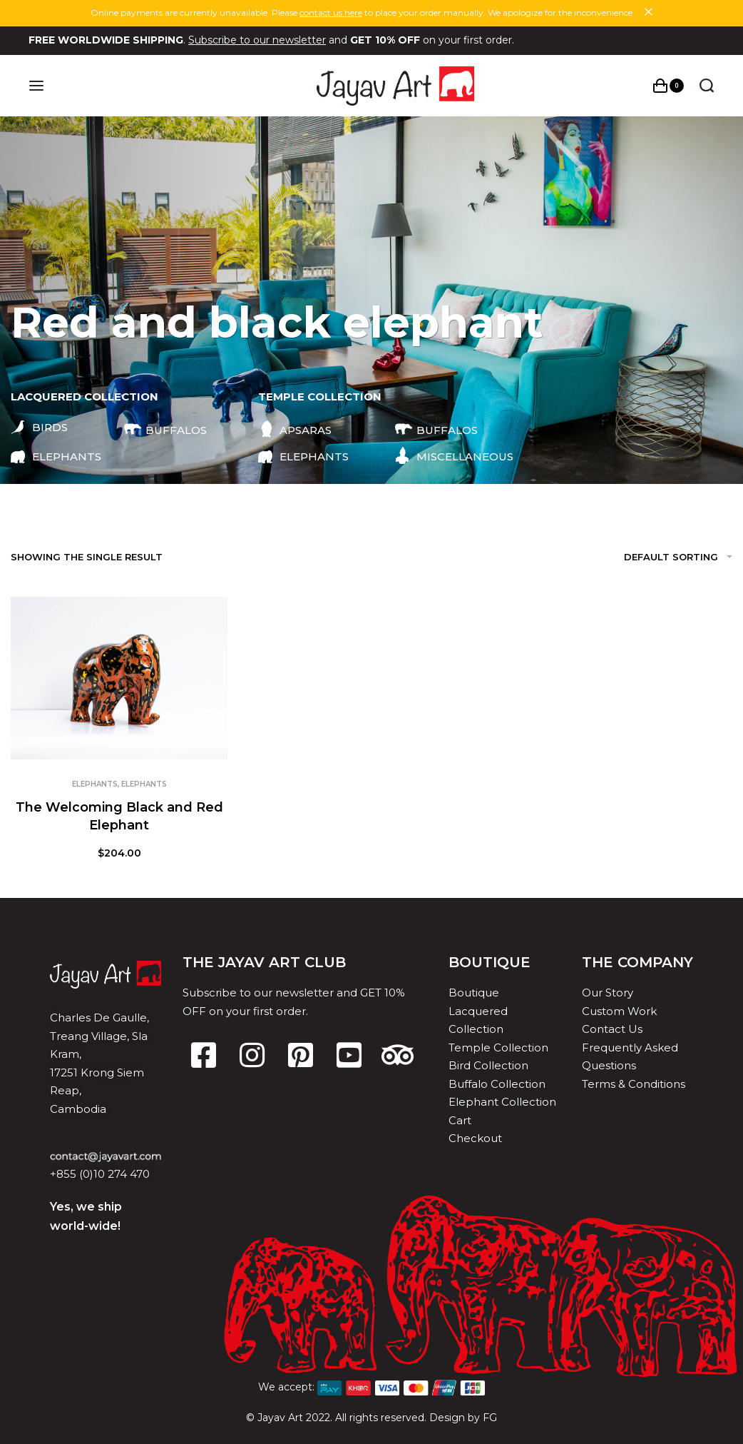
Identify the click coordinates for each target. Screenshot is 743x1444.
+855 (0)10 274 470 (100, 1174)
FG (490, 1417)
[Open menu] (36, 85)
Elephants (95, 784)
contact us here (330, 12)
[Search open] (706, 86)
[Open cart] (668, 86)
